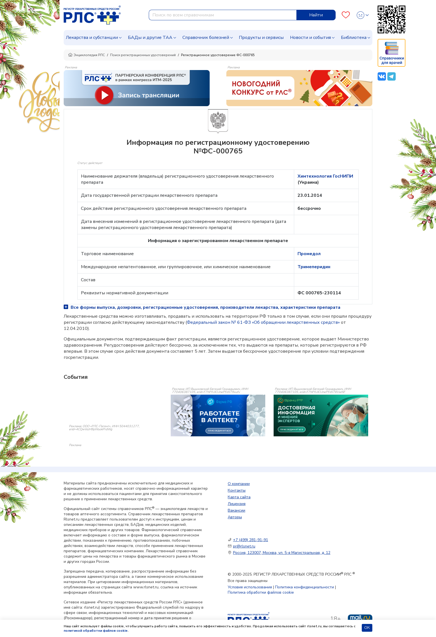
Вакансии (236, 510)
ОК (367, 627)
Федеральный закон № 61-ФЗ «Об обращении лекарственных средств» (263, 322)
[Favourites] (345, 15)
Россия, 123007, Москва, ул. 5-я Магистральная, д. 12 (281, 552)
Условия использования (250, 587)
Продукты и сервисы (261, 37)
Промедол (309, 254)
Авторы (235, 517)
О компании (239, 483)
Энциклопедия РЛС (86, 55)
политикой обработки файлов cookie (96, 630)
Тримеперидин (314, 267)
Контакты (237, 490)
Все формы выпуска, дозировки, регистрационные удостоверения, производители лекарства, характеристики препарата (202, 307)
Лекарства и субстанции (92, 37)
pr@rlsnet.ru (244, 546)
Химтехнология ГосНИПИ (325, 176)
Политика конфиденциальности (304, 587)
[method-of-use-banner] (137, 88)
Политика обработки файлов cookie (261, 592)
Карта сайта (239, 497)
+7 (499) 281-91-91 (250, 540)
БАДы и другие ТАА (150, 37)
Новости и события (310, 37)
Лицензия (237, 503)
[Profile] (362, 15)
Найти (316, 15)
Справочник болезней (205, 37)
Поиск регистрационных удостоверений (143, 55)
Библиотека (353, 37)
